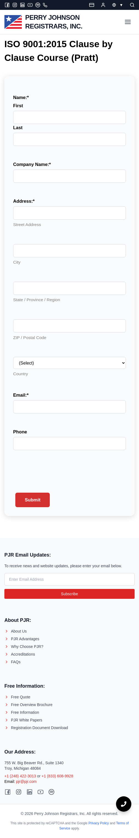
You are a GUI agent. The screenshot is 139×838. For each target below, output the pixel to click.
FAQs (12, 662)
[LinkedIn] (22, 5)
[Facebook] (7, 5)
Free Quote (17, 697)
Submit (32, 500)
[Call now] (123, 804)
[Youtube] (30, 5)
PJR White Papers (23, 720)
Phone (20, 431)
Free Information (21, 712)
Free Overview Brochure (28, 704)
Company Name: (32, 164)
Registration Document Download (36, 728)
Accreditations (19, 654)
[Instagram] (15, 5)
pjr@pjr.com (26, 781)
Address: (24, 201)
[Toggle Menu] (128, 22)
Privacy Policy (98, 823)
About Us (15, 631)
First (18, 105)
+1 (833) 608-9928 (57, 776)
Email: (20, 395)
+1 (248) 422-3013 (20, 776)
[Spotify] (37, 5)
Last (17, 127)
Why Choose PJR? (23, 646)
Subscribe (69, 594)
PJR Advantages (21, 639)
